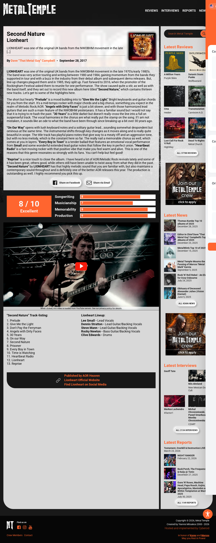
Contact (28, 535)
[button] (81, 266)
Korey (193, 535)
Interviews (170, 10)
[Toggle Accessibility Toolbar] (207, 514)
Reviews (151, 10)
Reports (189, 10)
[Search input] (183, 33)
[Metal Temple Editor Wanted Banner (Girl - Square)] (187, 204)
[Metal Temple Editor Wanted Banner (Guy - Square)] (187, 354)
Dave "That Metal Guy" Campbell (33, 60)
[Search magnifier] (204, 33)
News (203, 10)
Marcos (205, 535)
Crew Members (14, 535)
